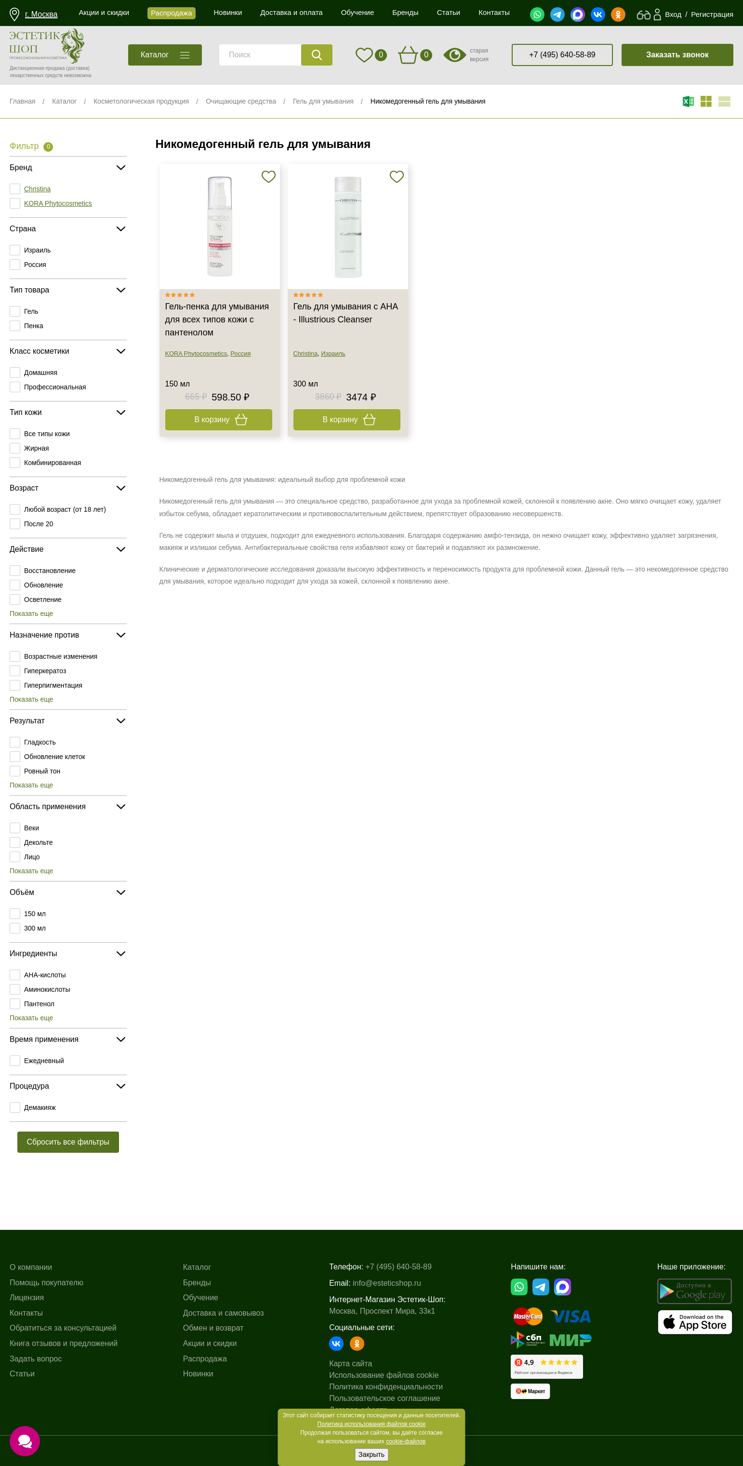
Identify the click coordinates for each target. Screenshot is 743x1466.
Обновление (43, 585)
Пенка (33, 326)
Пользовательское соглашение (384, 1398)
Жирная (36, 448)
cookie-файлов (405, 1441)
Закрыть (371, 1454)
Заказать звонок (677, 55)
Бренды (197, 1283)
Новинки (198, 1374)
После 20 (38, 524)
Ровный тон (42, 771)
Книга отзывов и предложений (64, 1343)
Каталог (64, 101)
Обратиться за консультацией (63, 1328)
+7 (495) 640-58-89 (562, 55)
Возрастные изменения (60, 656)
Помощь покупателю (46, 1283)
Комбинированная (52, 462)
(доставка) (78, 68)
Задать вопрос (36, 1359)
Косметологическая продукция (141, 101)
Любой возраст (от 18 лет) (65, 509)
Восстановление (50, 570)
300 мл (35, 928)
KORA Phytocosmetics (58, 203)
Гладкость (40, 742)
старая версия (479, 55)
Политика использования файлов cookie (372, 1424)
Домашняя (40, 372)
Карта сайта (350, 1363)
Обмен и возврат (213, 1328)
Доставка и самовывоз (223, 1313)
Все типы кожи (47, 434)
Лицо (32, 857)
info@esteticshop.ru (387, 1283)
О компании (31, 1267)
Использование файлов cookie (383, 1375)
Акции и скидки (210, 1343)
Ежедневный (44, 1061)
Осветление (43, 599)
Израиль (37, 250)
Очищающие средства (241, 101)
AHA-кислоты (45, 975)
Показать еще (31, 613)
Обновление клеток (54, 756)
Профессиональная (55, 387)
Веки (31, 828)
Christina (37, 189)
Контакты (26, 1313)
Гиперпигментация (53, 685)
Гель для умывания (323, 101)
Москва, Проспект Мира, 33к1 (382, 1311)
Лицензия (27, 1297)
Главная (22, 101)
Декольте (38, 842)
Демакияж (40, 1107)
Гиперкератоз (45, 671)
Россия (35, 264)
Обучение (200, 1297)
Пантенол (39, 1004)
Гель (31, 311)
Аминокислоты (47, 989)
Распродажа (205, 1359)
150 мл (35, 914)
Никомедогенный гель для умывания (428, 101)
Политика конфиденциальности (386, 1387)
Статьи (22, 1374)
